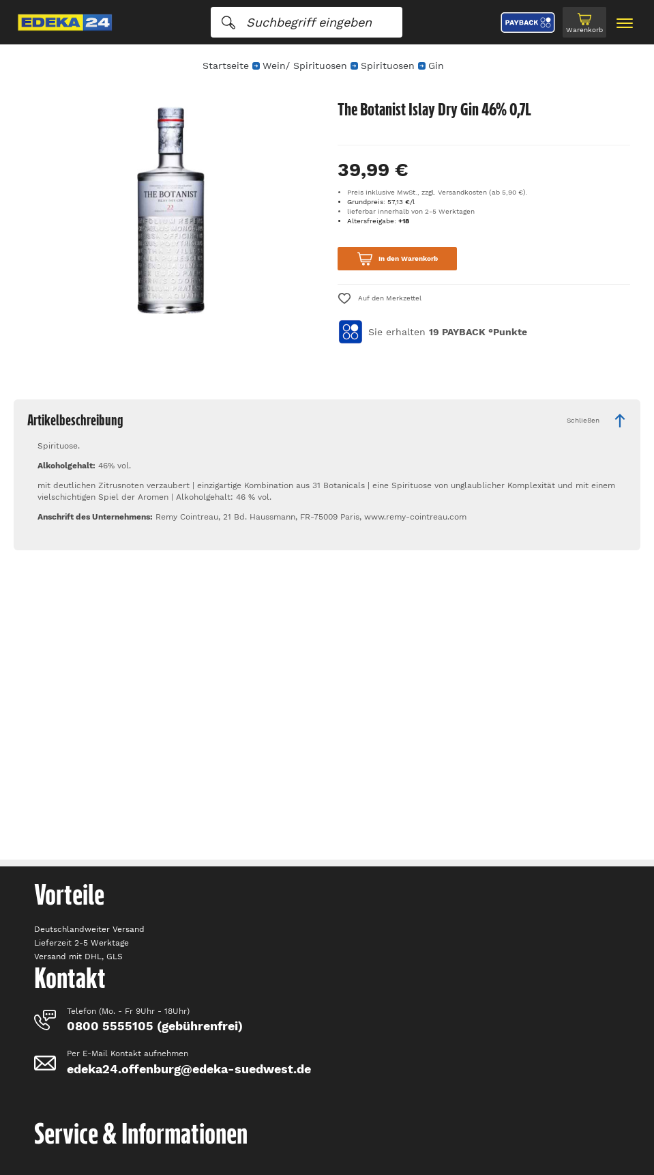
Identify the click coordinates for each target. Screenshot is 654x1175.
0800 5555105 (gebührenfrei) (155, 1026)
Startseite (226, 65)
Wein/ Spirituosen (305, 65)
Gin (436, 65)
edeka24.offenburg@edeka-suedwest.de (189, 1069)
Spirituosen (388, 65)
